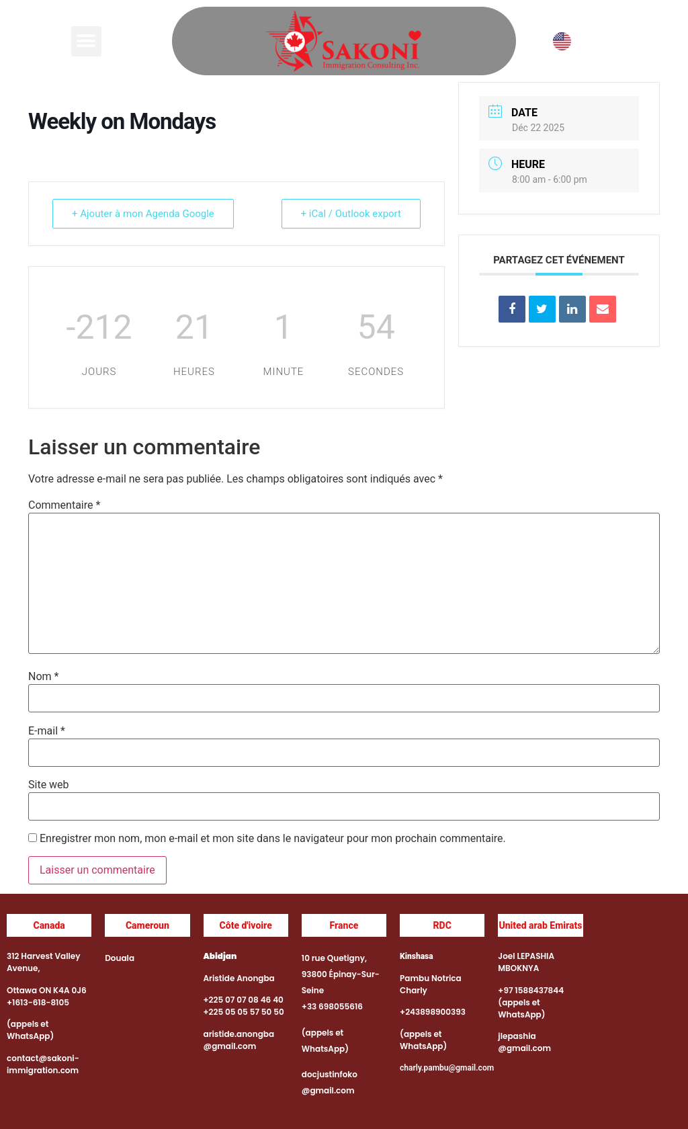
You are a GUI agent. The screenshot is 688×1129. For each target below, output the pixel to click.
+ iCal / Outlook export (351, 214)
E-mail (46, 731)
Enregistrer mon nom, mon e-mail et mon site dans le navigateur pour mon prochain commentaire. (273, 838)
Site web (48, 785)
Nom (43, 676)
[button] (86, 41)
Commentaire (64, 505)
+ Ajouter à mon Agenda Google (143, 214)
